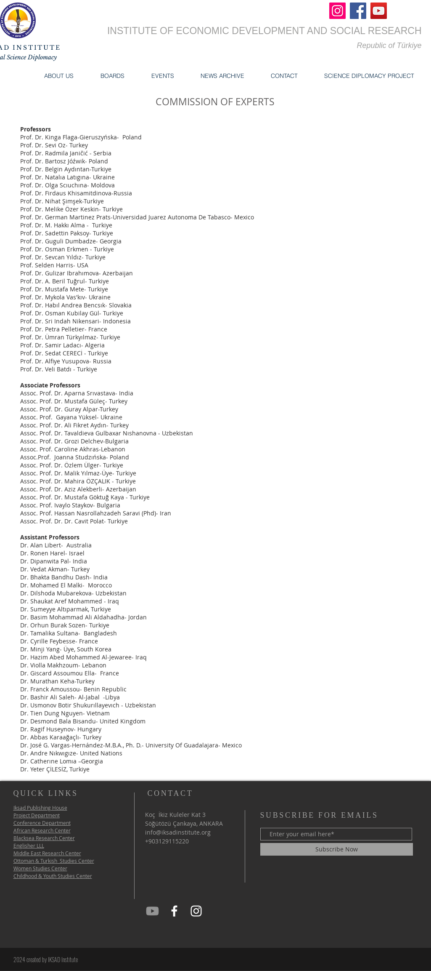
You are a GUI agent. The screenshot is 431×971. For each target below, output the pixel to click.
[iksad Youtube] (152, 911)
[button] (59, 75)
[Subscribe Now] (336, 849)
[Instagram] (337, 11)
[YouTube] (378, 11)
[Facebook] (358, 11)
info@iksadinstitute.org (178, 832)
